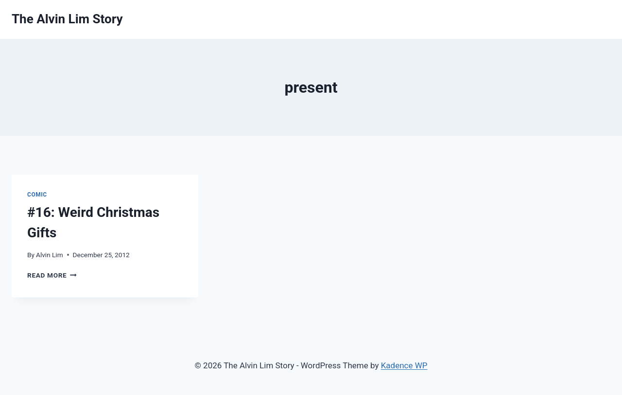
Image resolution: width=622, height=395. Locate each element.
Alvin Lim (49, 255)
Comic (37, 194)
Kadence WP (404, 365)
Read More (52, 275)
